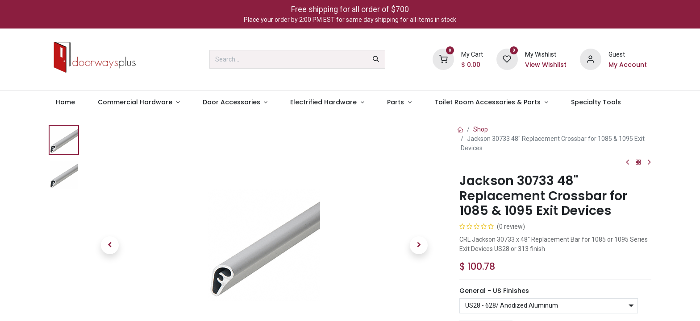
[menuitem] (65, 102)
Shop (480, 129)
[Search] (376, 59)
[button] (110, 245)
